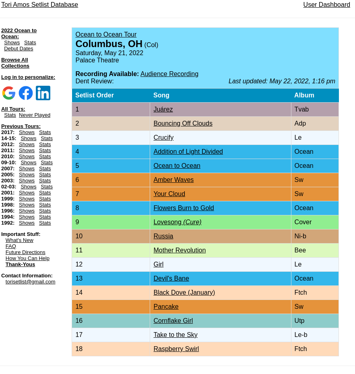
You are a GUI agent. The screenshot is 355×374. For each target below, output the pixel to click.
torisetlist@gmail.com (31, 282)
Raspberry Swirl (176, 348)
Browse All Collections (15, 63)
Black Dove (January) (184, 292)
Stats (30, 42)
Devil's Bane (171, 278)
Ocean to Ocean (176, 165)
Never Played (34, 115)
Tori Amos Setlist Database (39, 4)
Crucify (163, 137)
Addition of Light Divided (188, 151)
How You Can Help (28, 258)
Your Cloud (169, 193)
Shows (12, 42)
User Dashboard (327, 4)
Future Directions (25, 252)
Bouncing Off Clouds (182, 123)
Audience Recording (169, 73)
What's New (19, 240)
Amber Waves (173, 179)
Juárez (163, 109)
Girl (158, 264)
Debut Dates (18, 48)
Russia (163, 236)
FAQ (11, 246)
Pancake (165, 306)
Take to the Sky (175, 334)
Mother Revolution (179, 250)
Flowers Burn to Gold (183, 208)
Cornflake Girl (173, 320)
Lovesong (177, 222)
